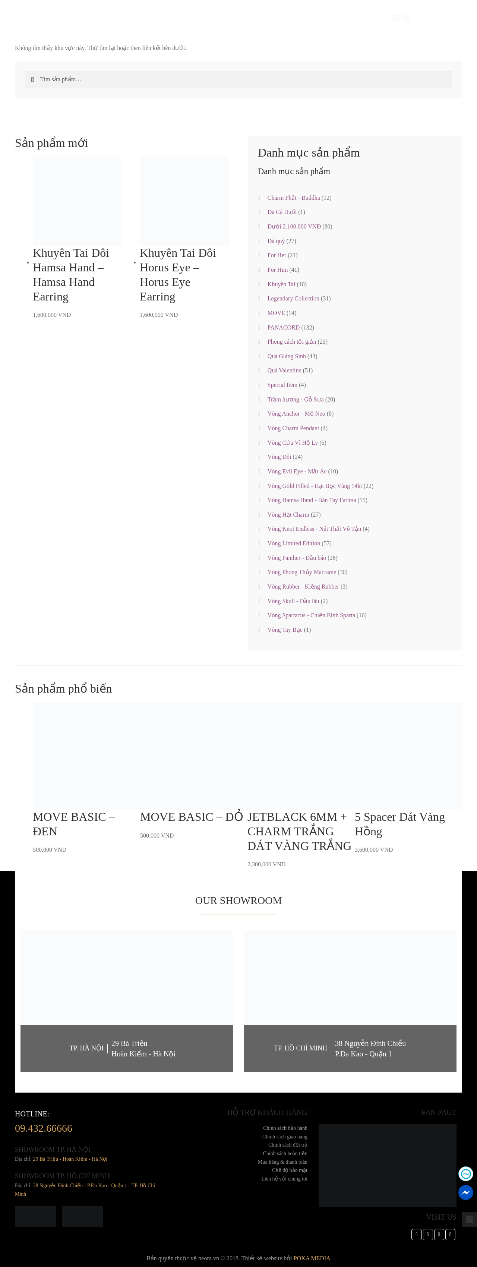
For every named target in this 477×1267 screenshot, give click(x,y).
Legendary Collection (293, 298)
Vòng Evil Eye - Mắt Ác (297, 471)
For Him (278, 270)
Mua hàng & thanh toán (282, 1162)
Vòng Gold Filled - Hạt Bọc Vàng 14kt (315, 486)
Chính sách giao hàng (284, 1137)
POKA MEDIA (312, 1258)
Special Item (154, 17)
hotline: (43, 1123)
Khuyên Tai (282, 284)
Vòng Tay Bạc (285, 630)
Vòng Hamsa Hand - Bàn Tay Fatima (312, 500)
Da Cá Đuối (282, 212)
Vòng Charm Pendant (293, 428)
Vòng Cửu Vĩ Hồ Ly (293, 442)
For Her (277, 255)
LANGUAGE (426, 17)
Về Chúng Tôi (83, 17)
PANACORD (284, 327)
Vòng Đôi (279, 457)
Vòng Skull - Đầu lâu (293, 601)
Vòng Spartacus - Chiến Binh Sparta (311, 615)
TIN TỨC (307, 17)
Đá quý (276, 241)
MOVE (276, 313)
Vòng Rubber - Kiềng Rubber (303, 586)
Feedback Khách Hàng (204, 17)
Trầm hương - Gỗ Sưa (296, 399)
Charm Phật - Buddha (294, 198)
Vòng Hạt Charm (288, 514)
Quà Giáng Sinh (287, 356)
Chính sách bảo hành (285, 1128)
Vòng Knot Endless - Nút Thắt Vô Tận (314, 529)
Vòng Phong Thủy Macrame (302, 572)
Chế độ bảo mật (289, 1170)
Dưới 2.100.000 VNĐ (294, 226)
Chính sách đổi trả (287, 1145)
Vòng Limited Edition (294, 543)
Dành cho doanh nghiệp (352, 17)
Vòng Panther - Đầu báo (297, 558)
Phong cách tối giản (292, 341)
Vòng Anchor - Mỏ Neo (296, 413)
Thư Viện (249, 17)
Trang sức (119, 17)
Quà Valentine (284, 370)
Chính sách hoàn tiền (285, 1153)
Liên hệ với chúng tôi (284, 1179)
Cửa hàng (279, 17)
